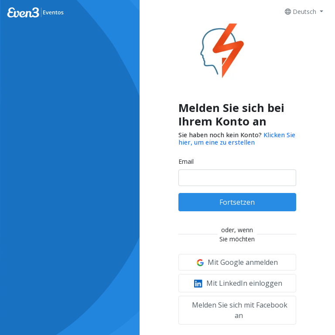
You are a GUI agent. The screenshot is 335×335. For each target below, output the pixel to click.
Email (186, 161)
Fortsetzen (237, 202)
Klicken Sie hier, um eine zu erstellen (236, 138)
